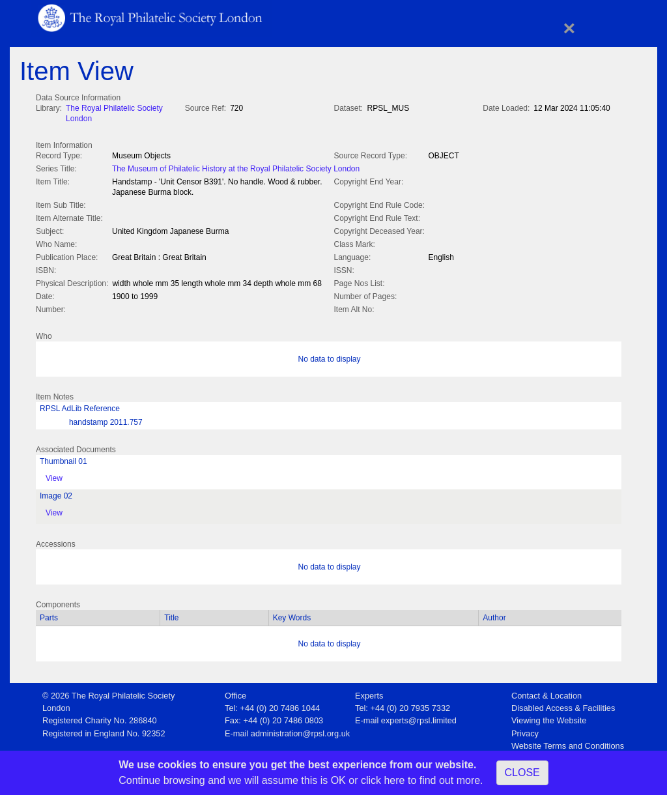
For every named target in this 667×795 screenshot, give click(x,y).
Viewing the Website (548, 718)
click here (383, 780)
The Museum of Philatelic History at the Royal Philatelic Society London (236, 167)
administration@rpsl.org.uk (300, 731)
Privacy (525, 731)
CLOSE (522, 772)
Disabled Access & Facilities (563, 705)
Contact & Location (546, 693)
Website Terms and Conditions (567, 743)
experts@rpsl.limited (419, 718)
